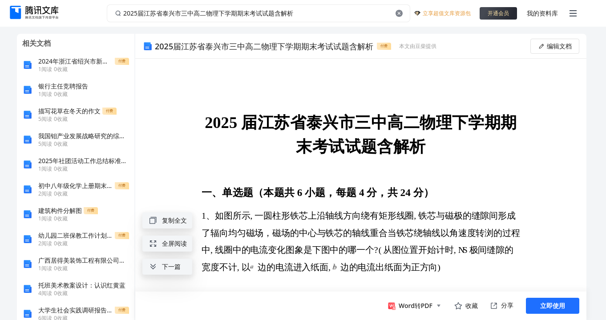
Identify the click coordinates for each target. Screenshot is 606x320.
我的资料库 (542, 13)
